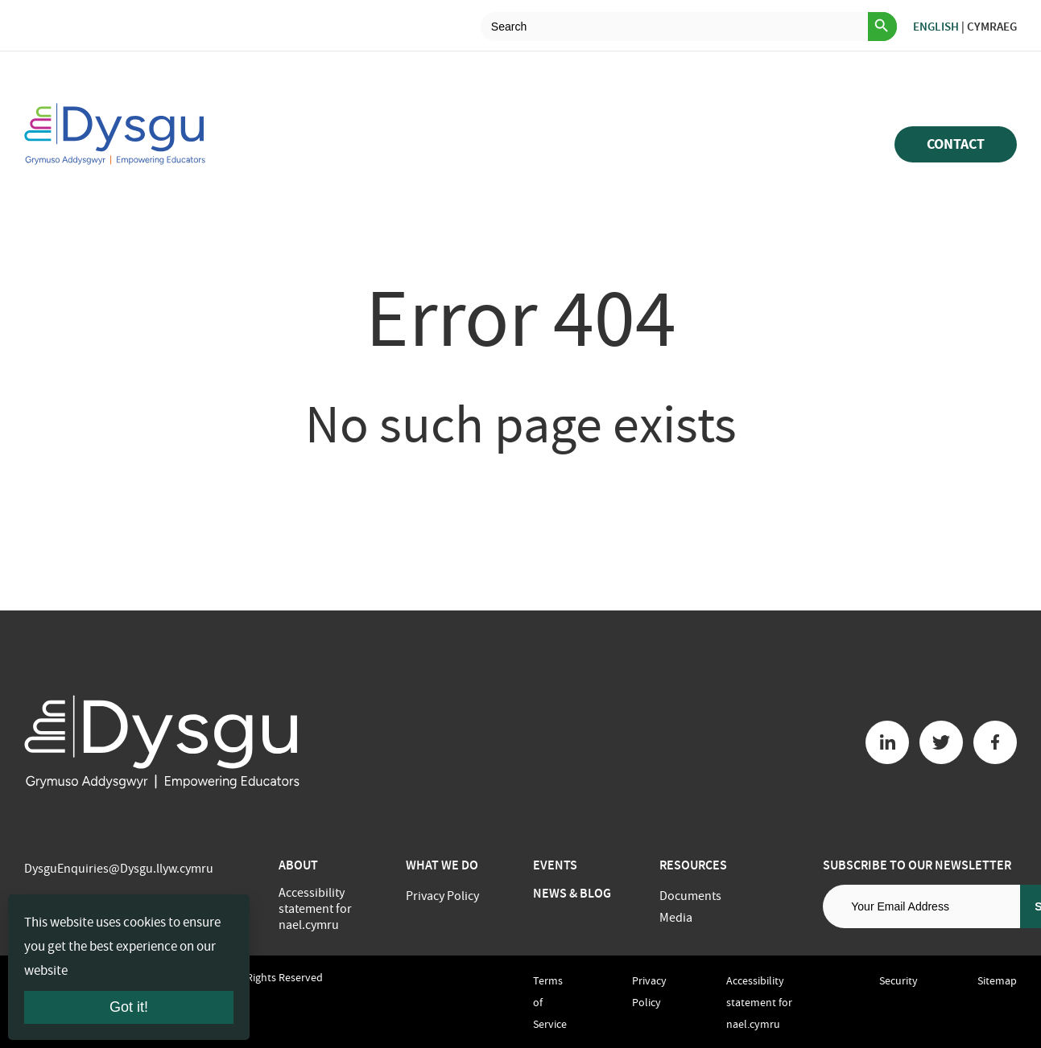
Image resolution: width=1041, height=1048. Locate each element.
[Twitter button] (941, 742)
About (298, 865)
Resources (693, 865)
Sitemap (997, 980)
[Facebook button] (995, 742)
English (936, 26)
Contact (956, 144)
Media (675, 918)
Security (898, 980)
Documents (690, 896)
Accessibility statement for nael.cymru (315, 909)
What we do (442, 865)
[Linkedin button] (887, 742)
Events (555, 865)
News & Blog (572, 893)
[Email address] (921, 906)
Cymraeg (992, 26)
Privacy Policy (442, 896)
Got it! (128, 1007)
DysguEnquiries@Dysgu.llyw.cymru (118, 869)
